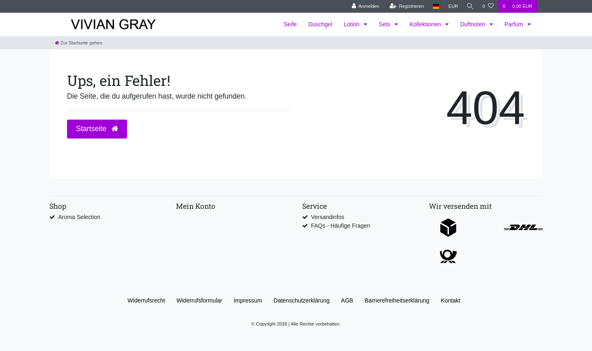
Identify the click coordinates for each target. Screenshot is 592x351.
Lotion (352, 24)
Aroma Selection (79, 217)
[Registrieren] (405, 6)
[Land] (434, 6)
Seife (290, 24)
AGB (347, 300)
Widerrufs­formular (199, 300)
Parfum (514, 24)
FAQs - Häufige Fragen (340, 225)
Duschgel (320, 24)
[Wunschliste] (488, 6)
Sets (385, 24)
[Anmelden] (364, 6)
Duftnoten (473, 24)
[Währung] (452, 6)
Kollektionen (425, 24)
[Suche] (470, 6)
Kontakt (450, 300)
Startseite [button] (97, 129)
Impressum (248, 300)
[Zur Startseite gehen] (78, 42)
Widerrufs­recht (146, 300)
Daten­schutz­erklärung (302, 300)
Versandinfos (327, 217)
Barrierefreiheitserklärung (397, 300)
